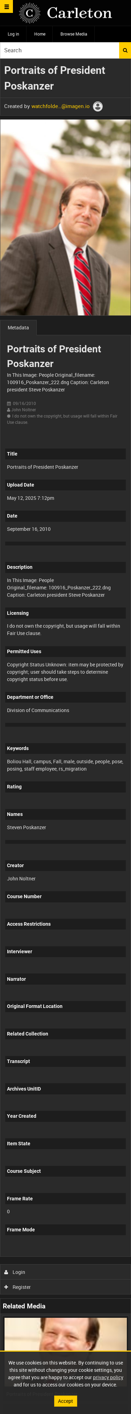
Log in (13, 34)
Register (17, 1287)
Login (15, 1272)
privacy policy (108, 1377)
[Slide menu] (6, 6)
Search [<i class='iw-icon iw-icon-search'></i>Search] (125, 50)
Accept (65, 1401)
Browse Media (73, 34)
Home (39, 34)
